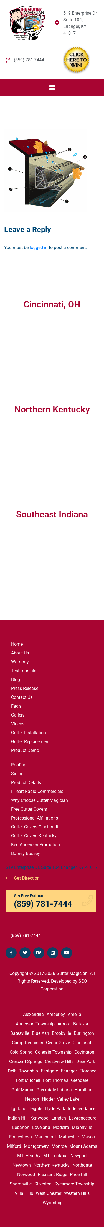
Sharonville (21, 1184)
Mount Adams (83, 1146)
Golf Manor (22, 1089)
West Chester (48, 1193)
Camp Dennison (27, 1042)
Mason (88, 1136)
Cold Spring (21, 1052)
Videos (17, 724)
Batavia (80, 1023)
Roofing (18, 764)
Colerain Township (53, 1052)
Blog (15, 679)
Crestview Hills (59, 1061)
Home (17, 644)
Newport (78, 1155)
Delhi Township (23, 1071)
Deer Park (85, 1061)
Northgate (82, 1165)
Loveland (41, 1127)
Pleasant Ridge (52, 1174)
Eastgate (49, 1071)
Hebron (32, 1099)
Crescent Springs (25, 1061)
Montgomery (36, 1146)
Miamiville (82, 1127)
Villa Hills (24, 1193)
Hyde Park (55, 1108)
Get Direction (23, 878)
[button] (52, 87)
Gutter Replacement (30, 741)
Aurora (63, 1023)
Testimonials (23, 670)
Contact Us (21, 697)
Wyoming (52, 1202)
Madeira (61, 1127)
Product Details (26, 782)
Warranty (20, 661)
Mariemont (45, 1136)
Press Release (24, 688)
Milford (14, 1146)
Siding (17, 773)
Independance (81, 1108)
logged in (39, 247)
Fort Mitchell (28, 1080)
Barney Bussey (25, 853)
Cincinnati (82, 1042)
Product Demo (25, 750)
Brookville (61, 1033)
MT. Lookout (55, 1155)
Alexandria (33, 1014)
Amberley (56, 1014)
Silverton (43, 1184)
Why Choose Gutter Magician (39, 800)
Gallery (18, 715)
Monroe (59, 1146)
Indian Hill (17, 1118)
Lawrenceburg (83, 1118)
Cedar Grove (58, 1042)
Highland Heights (25, 1108)
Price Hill (78, 1174)
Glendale (79, 1080)
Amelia (74, 1014)
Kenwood (39, 1118)
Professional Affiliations (34, 818)
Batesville (19, 1033)
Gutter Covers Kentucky (34, 835)
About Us (20, 653)
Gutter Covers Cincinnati (34, 827)
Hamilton (84, 1089)
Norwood (26, 1174)
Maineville (69, 1136)
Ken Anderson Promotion (35, 844)
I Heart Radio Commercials (37, 791)
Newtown (21, 1165)
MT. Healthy (28, 1155)
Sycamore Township (74, 1184)
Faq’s (16, 706)
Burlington (84, 1033)
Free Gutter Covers (29, 809)
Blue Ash (40, 1033)
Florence (88, 1071)
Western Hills (77, 1193)
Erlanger (69, 1071)
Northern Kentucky (52, 1165)
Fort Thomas (55, 1080)
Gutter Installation (28, 732)
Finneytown (20, 1136)
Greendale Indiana (54, 1089)
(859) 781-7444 (23, 935)
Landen (58, 1118)
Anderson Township (35, 1023)
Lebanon (20, 1127)
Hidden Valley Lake (60, 1099)
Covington (84, 1052)
